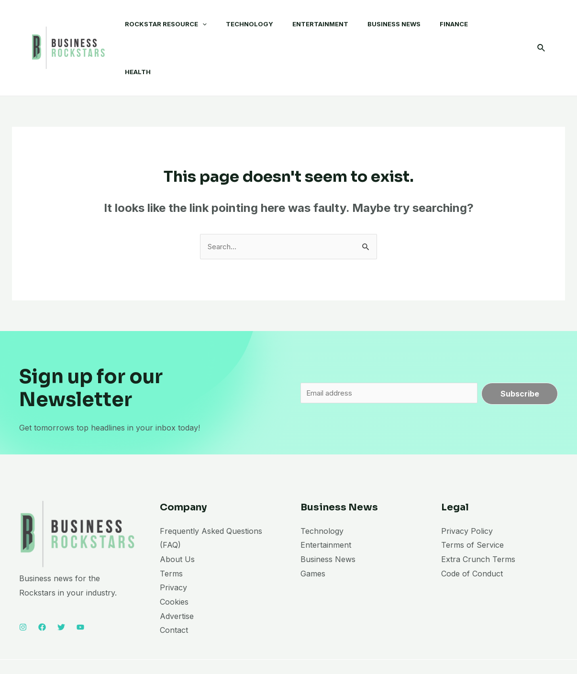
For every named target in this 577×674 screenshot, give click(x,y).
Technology (322, 494)
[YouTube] (80, 591)
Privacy (173, 551)
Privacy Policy (467, 494)
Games (312, 536)
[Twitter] (61, 591)
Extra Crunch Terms (478, 522)
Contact (174, 593)
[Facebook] (42, 591)
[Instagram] (23, 591)
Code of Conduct (472, 536)
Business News (327, 522)
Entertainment (325, 508)
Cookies (174, 565)
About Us (177, 522)
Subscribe (519, 357)
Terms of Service (472, 508)
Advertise (177, 579)
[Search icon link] (541, 29)
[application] (193, 29)
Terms (171, 536)
